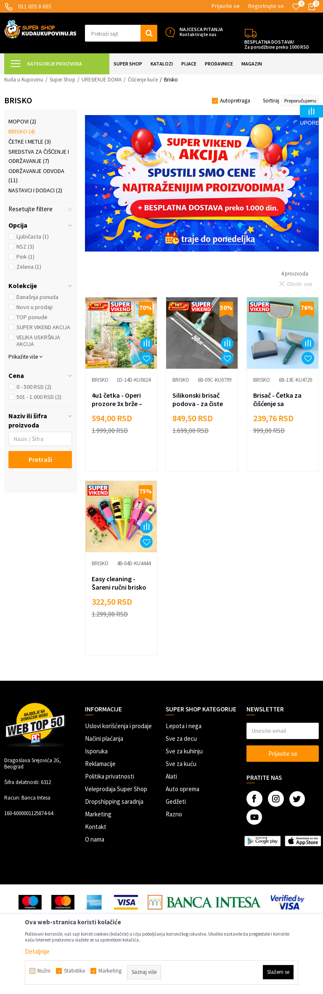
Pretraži (40, 459)
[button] (121, 33)
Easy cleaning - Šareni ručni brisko (119, 582)
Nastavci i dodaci (35, 190)
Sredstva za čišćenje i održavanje (38, 156)
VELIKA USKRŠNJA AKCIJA (38, 340)
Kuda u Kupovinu (23, 79)
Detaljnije (37, 951)
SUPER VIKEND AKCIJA (43, 327)
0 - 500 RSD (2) (33, 387)
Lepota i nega (183, 726)
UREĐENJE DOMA (102, 79)
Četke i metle (29, 141)
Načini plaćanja (104, 738)
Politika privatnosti (109, 776)
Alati (171, 776)
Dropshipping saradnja (114, 801)
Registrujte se (266, 6)
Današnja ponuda (37, 297)
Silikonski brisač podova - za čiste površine (197, 403)
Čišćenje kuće (143, 79)
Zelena (28, 266)
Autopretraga (235, 100)
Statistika (74, 971)
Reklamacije (100, 764)
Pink (25, 256)
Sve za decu (181, 738)
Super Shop (62, 79)
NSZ (25, 246)
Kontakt (95, 827)
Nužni (43, 971)
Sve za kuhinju (184, 751)
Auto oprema (182, 789)
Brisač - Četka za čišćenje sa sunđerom (277, 403)
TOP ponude (32, 317)
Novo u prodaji (34, 307)
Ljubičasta (32, 236)
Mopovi (22, 121)
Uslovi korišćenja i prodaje (118, 726)
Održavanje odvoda (36, 175)
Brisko (21, 131)
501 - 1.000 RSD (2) (38, 397)
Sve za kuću (181, 764)
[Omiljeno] (296, 6)
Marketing (98, 814)
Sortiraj (271, 100)
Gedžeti (176, 801)
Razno (174, 814)
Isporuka (96, 751)
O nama (94, 839)
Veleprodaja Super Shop (116, 789)
